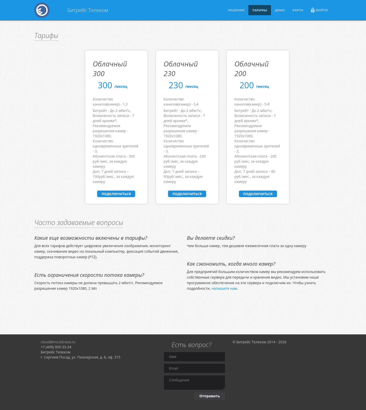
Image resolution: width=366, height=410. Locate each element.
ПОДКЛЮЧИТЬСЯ (116, 194)
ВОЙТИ (319, 10)
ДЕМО (280, 10)
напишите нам (224, 288)
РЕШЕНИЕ (236, 10)
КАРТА (298, 10)
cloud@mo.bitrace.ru (58, 341)
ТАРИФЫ (259, 10)
